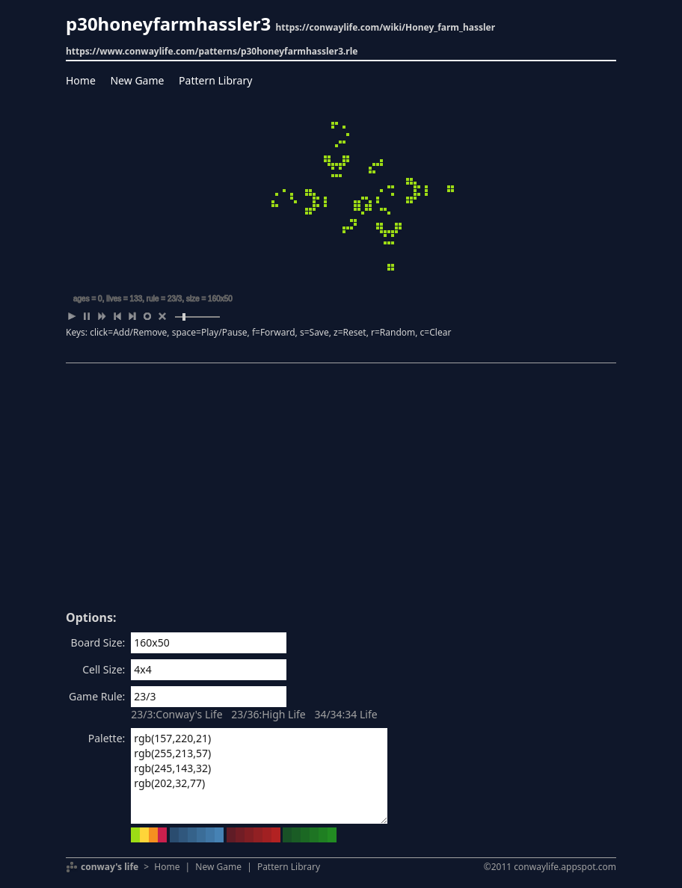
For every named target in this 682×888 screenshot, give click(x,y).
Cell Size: (103, 669)
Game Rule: (97, 696)
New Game (137, 80)
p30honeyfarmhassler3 (168, 23)
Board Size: (98, 642)
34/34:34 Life (345, 714)
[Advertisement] (341, 491)
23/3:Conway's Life (176, 714)
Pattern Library (215, 80)
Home (81, 80)
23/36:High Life (268, 714)
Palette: (107, 738)
